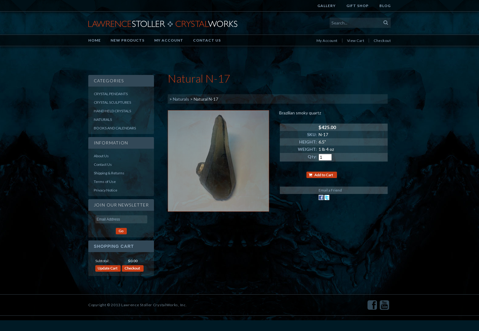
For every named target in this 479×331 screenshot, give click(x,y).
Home (94, 40)
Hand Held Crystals (112, 111)
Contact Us (207, 40)
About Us (101, 156)
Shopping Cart (114, 246)
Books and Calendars (115, 128)
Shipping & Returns (109, 173)
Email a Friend (330, 190)
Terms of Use (105, 181)
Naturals (103, 119)
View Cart (355, 40)
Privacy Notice (105, 190)
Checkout (382, 40)
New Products (128, 40)
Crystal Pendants (111, 93)
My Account (168, 40)
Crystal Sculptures (112, 102)
